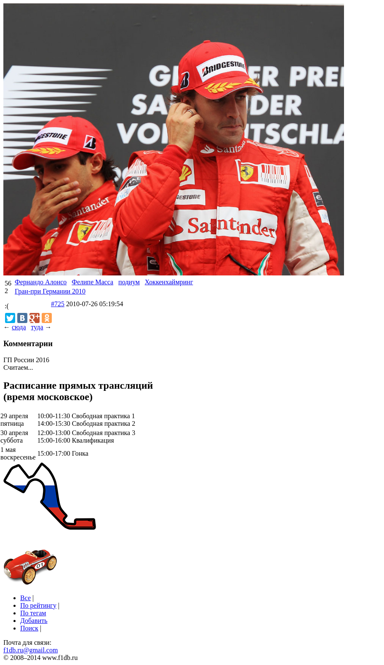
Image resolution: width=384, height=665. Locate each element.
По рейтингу (38, 605)
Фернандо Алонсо (41, 282)
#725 (57, 303)
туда (37, 327)
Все (25, 597)
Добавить (34, 620)
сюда (19, 327)
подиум (129, 282)
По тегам (33, 613)
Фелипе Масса (92, 282)
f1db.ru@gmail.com (30, 650)
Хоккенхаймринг (169, 282)
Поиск (29, 628)
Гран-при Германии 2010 (50, 291)
